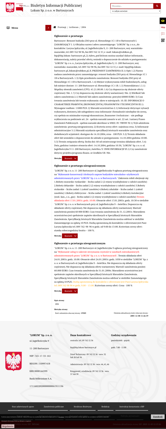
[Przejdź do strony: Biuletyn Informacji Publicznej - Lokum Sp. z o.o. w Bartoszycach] (43, 8)
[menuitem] (28, 45)
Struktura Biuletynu (83, 399)
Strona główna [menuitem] (14, 25)
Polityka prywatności (130, 408)
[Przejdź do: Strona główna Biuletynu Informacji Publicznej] (54, 19)
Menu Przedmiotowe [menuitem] (18, 31)
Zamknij (157, 416)
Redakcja (105, 399)
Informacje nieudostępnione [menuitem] (21, 240)
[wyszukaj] (132, 6)
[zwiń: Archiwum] (49, 165)
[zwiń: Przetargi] (49, 38)
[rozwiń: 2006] (49, 188)
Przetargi (62, 19)
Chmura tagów (104, 408)
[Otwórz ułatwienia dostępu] (163, 21)
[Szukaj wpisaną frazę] (157, 6)
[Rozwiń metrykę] (70, 150)
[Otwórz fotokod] (163, 40)
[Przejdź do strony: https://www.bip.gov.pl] (163, 27)
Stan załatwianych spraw (23, 399)
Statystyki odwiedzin (78, 408)
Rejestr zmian (23, 408)
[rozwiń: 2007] (49, 196)
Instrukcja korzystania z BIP (131, 399)
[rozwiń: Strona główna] (49, 26)
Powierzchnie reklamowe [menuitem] (20, 229)
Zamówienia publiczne (54, 399)
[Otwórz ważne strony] (163, 33)
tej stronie (61, 417)
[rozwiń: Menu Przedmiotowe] (49, 32)
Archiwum (73, 19)
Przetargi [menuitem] (11, 37)
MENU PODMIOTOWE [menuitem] (18, 234)
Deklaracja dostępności (49, 408)
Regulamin (7, 426)
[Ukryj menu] (48, 20)
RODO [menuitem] (10, 246)
